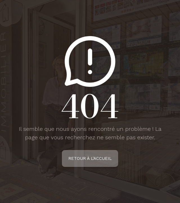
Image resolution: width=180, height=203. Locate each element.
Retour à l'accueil (90, 158)
